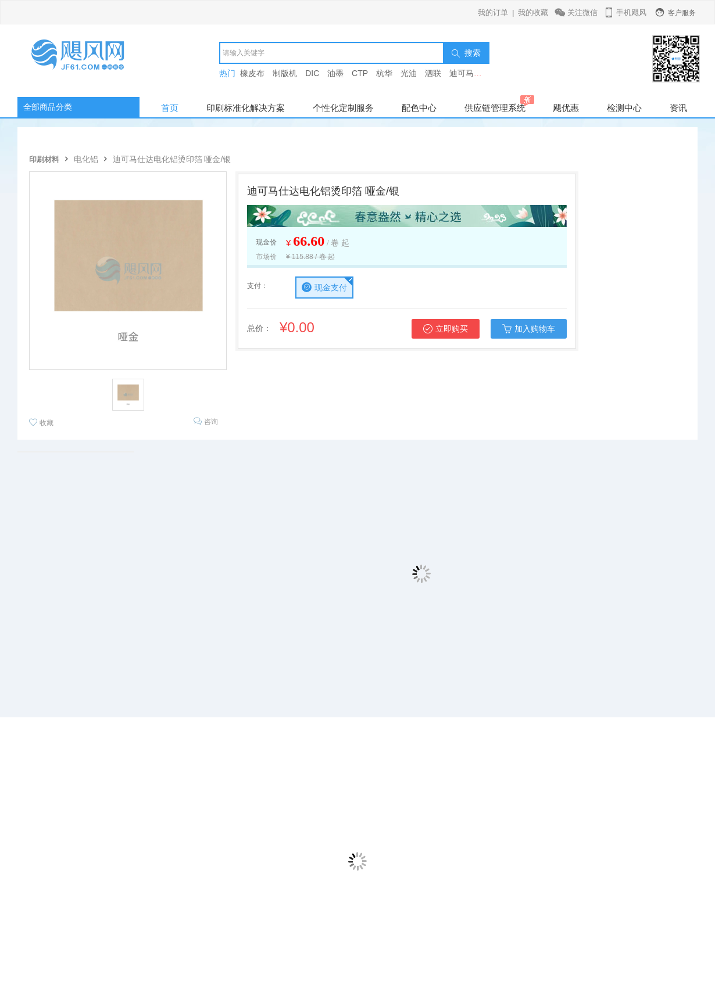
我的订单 (493, 12)
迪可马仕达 (469, 73)
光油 (409, 73)
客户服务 (675, 13)
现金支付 (324, 287)
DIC (312, 73)
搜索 (466, 53)
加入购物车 (528, 328)
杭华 (384, 73)
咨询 (206, 421)
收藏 (41, 422)
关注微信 (577, 12)
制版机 (285, 73)
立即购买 (445, 328)
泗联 (433, 73)
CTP (360, 73)
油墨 (335, 73)
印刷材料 (44, 159)
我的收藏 (533, 12)
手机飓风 (624, 12)
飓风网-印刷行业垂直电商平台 (90, 61)
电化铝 (86, 159)
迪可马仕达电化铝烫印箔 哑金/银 (172, 159)
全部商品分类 (47, 107)
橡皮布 (252, 73)
